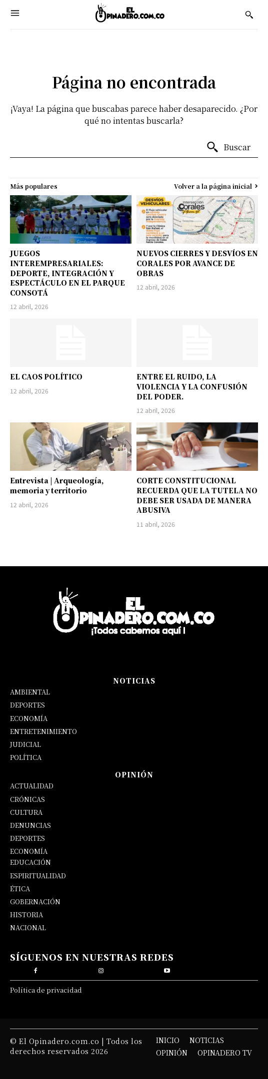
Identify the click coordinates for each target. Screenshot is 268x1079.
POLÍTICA (26, 757)
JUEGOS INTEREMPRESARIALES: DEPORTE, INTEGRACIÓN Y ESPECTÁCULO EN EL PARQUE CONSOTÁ (67, 272)
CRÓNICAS (27, 799)
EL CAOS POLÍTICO (46, 376)
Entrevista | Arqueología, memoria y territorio (57, 485)
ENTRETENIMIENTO (43, 731)
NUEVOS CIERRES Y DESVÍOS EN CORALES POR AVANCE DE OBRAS (197, 263)
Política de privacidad (46, 990)
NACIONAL (28, 927)
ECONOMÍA (29, 718)
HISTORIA (26, 914)
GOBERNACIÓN (35, 901)
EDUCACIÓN (30, 862)
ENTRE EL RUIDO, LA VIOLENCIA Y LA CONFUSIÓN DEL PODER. (192, 386)
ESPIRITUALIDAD (38, 875)
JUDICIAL (25, 744)
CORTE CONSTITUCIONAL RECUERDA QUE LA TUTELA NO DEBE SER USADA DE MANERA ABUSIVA (197, 495)
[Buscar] (228, 147)
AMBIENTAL (30, 692)
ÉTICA (20, 888)
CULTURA (26, 812)
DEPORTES (27, 705)
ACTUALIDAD (32, 785)
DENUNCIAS (30, 825)
